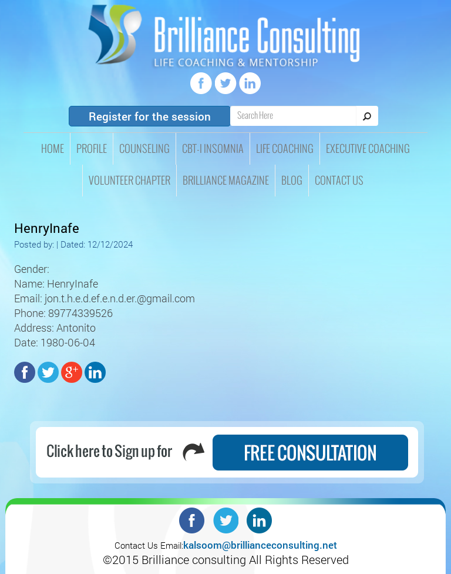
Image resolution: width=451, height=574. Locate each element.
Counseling (144, 148)
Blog (291, 180)
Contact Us (339, 180)
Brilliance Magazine (226, 180)
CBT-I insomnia (213, 148)
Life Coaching (285, 148)
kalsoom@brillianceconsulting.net (260, 545)
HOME (52, 148)
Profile (91, 148)
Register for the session (150, 116)
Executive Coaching (368, 148)
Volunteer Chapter (129, 180)
